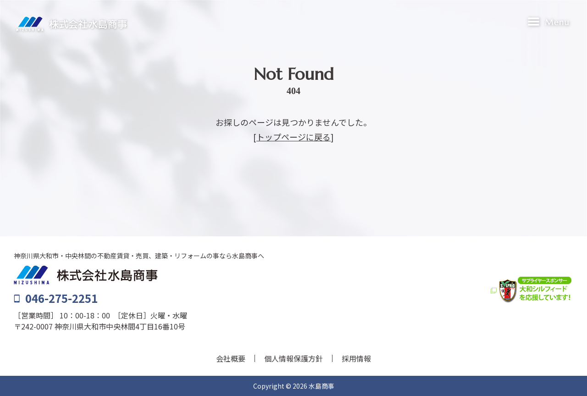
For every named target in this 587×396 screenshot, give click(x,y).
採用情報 (356, 358)
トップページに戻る (293, 137)
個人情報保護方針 (293, 358)
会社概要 (230, 358)
